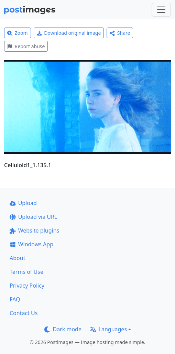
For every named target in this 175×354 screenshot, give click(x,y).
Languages (108, 329)
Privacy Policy (27, 285)
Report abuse (26, 46)
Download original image (69, 33)
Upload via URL (33, 217)
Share (120, 33)
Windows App (31, 244)
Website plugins (34, 230)
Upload (23, 203)
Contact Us (23, 313)
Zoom (17, 33)
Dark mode (62, 329)
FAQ (15, 299)
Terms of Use (26, 272)
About (17, 258)
